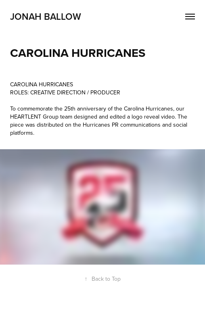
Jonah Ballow (45, 16)
